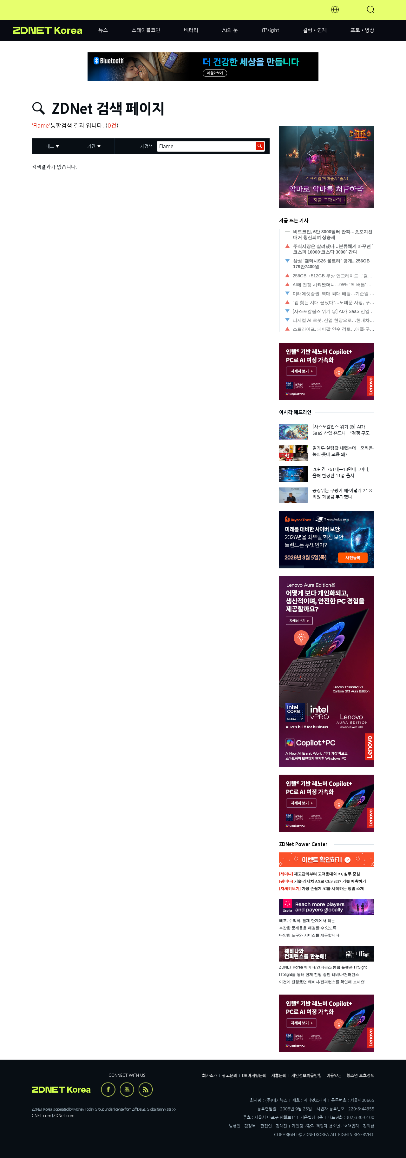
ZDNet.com (64, 1116)
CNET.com (41, 1116)
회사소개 (209, 1076)
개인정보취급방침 (306, 1076)
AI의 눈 (230, 30)
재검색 (146, 146)
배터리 (191, 30)
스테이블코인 (146, 30)
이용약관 (334, 1076)
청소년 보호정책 (360, 1076)
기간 (91, 146)
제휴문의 (278, 1076)
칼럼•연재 (315, 30)
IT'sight (270, 30)
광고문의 (229, 1076)
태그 (50, 146)
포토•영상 (362, 30)
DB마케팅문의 (254, 1076)
